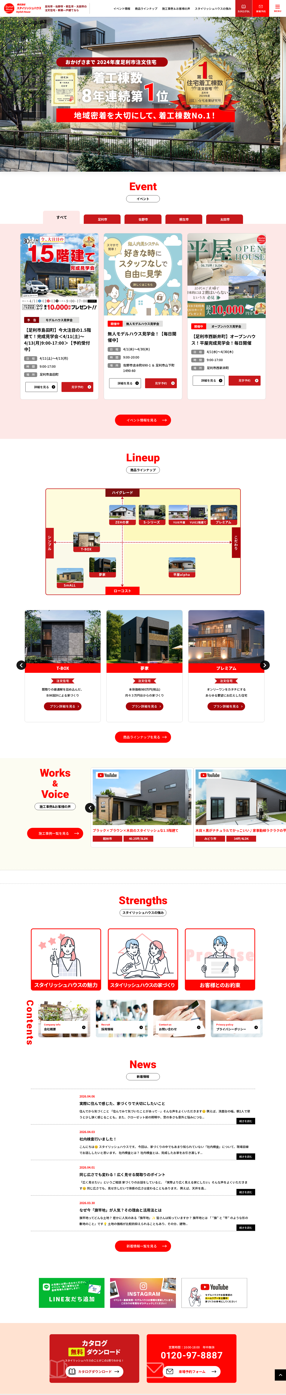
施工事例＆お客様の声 (176, 8)
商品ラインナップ (146, 8)
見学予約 (77, 387)
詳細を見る (41, 387)
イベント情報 (121, 8)
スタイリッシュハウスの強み (213, 8)
